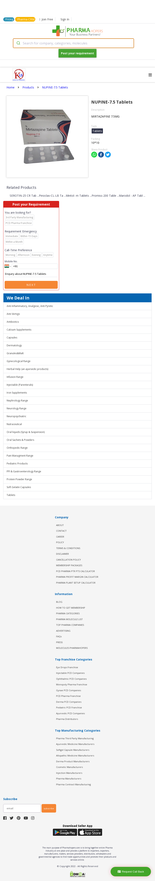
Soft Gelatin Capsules (19, 487)
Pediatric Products (17, 463)
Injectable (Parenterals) (20, 384)
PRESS (59, 642)
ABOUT (60, 525)
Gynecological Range (18, 361)
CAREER (60, 536)
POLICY (60, 542)
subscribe (49, 808)
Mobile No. (11, 261)
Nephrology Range (17, 400)
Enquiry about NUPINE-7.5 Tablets (31, 274)
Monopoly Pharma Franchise (71, 684)
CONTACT (61, 530)
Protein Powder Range (19, 479)
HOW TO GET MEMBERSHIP (70, 607)
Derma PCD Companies (68, 701)
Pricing (9, 19)
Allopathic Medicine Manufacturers (75, 755)
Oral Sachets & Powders (20, 440)
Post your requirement (77, 53)
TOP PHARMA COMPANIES (70, 624)
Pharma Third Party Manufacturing (75, 738)
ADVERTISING (63, 630)
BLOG (59, 601)
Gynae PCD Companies (68, 690)
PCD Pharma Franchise (68, 695)
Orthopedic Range (17, 447)
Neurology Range (16, 408)
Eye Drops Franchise (67, 667)
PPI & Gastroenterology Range (24, 471)
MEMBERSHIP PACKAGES (69, 565)
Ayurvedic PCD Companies (70, 713)
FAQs (59, 636)
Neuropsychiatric (16, 416)
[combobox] (73, 43)
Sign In (65, 19)
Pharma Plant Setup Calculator (75, 582)
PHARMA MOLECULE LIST (69, 619)
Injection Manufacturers (69, 772)
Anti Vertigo (13, 314)
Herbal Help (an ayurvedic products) (27, 369)
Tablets (11, 495)
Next (31, 285)
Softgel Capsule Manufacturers (72, 749)
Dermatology (14, 345)
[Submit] (18, 43)
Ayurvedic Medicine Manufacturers (75, 744)
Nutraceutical (14, 424)
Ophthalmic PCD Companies (71, 678)
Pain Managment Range (20, 455)
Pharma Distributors (67, 718)
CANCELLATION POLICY (68, 559)
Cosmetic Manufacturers (69, 767)
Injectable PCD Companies (70, 672)
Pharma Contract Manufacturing (73, 784)
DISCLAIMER (62, 553)
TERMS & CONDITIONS (68, 548)
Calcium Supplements (19, 329)
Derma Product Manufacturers (72, 761)
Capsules (12, 337)
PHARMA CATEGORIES (68, 613)
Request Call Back (131, 871)
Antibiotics (13, 321)
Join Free (46, 19)
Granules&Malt (15, 353)
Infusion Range (15, 377)
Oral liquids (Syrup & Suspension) (26, 432)
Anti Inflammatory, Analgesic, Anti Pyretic (30, 306)
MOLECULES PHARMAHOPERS (72, 647)
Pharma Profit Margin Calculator (77, 576)
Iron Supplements (17, 392)
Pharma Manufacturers (68, 778)
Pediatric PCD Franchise (69, 707)
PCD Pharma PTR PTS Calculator (75, 571)
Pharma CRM (26, 19)
